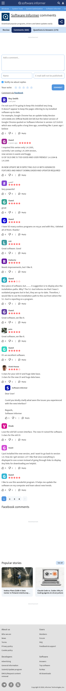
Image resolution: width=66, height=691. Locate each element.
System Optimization (34, 8)
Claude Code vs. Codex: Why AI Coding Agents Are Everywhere (50, 591)
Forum (42, 638)
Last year (12, 101)
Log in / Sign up (62, 3)
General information (10, 665)
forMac (42, 669)
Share (61, 22)
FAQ (41, 642)
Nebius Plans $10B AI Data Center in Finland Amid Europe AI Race (16, 591)
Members (43, 634)
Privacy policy (7, 646)
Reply (24, 133)
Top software (44, 665)
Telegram (4, 684)
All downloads (45, 673)
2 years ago (13, 143)
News (4, 638)
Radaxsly (12, 260)
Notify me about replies (14, 82)
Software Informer (53, 8)
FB (11, 684)
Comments (21, 29)
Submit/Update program (12, 669)
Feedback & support (47, 646)
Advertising (6, 661)
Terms (4, 642)
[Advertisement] (33, 46)
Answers (45, 29)
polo (10, 329)
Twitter (18, 684)
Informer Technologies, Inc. (54, 687)
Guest (10, 447)
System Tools (17, 8)
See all (60, 563)
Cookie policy (7, 650)
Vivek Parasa (13, 366)
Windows (5, 8)
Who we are (6, 634)
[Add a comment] (33, 63)
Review (6, 29)
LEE (10, 241)
